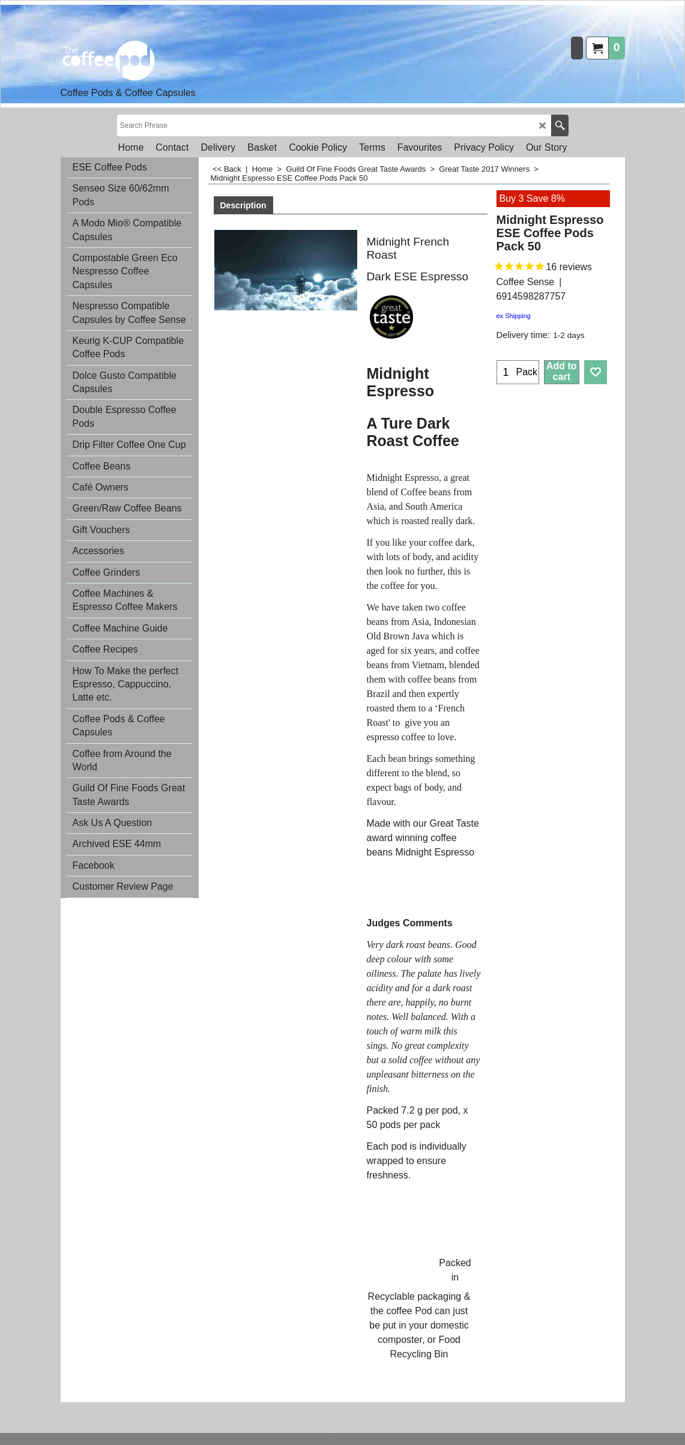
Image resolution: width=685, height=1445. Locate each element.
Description (243, 205)
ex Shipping (513, 315)
